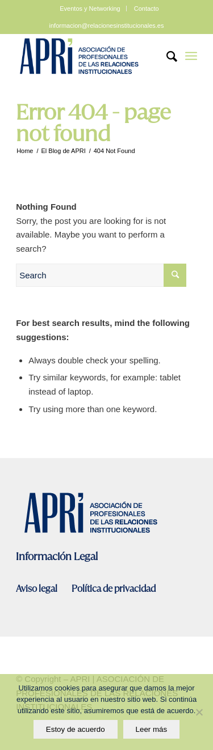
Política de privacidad (114, 588)
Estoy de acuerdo (75, 729)
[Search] (166, 56)
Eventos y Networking (90, 8)
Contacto (146, 8)
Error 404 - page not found (93, 123)
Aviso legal (37, 588)
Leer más (152, 729)
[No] (198, 712)
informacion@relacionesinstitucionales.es (106, 25)
